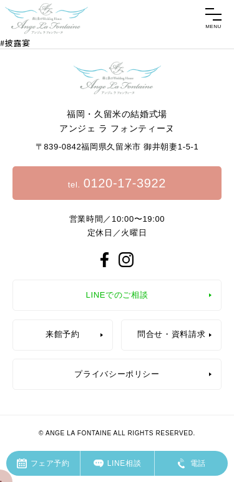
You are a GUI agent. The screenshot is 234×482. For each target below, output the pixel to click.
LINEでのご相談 (117, 295)
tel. (117, 183)
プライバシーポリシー (117, 374)
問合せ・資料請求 (171, 334)
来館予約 (63, 334)
